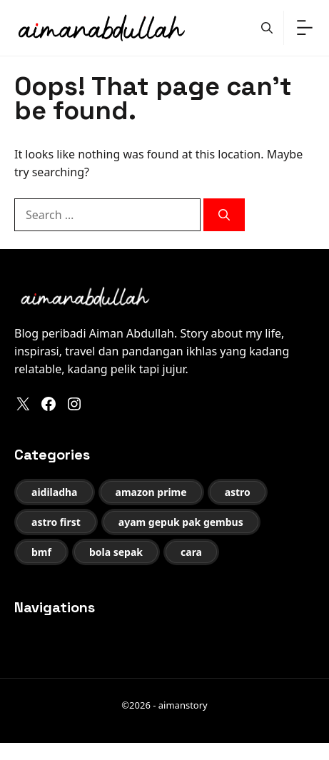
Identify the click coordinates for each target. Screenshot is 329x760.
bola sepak (116, 552)
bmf (41, 552)
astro (237, 492)
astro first (56, 522)
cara (191, 552)
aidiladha (54, 492)
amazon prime (151, 492)
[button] (267, 28)
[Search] (224, 214)
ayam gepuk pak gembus (180, 522)
